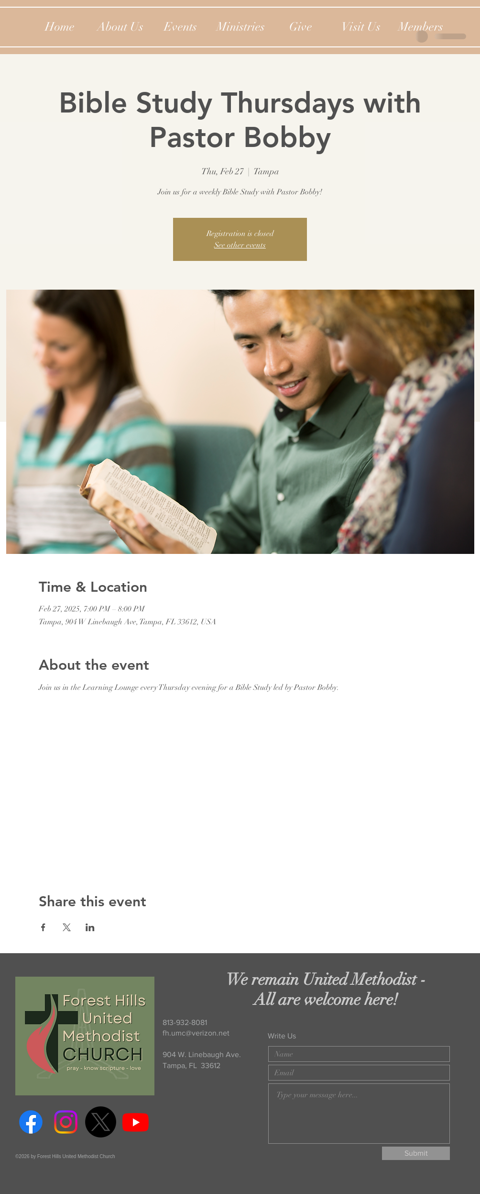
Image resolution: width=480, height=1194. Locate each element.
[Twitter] (100, 1122)
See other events (240, 245)
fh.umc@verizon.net (196, 1033)
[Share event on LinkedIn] (90, 927)
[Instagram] (65, 1122)
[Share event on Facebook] (43, 927)
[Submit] (416, 1153)
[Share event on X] (66, 927)
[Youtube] (135, 1122)
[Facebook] (30, 1122)
